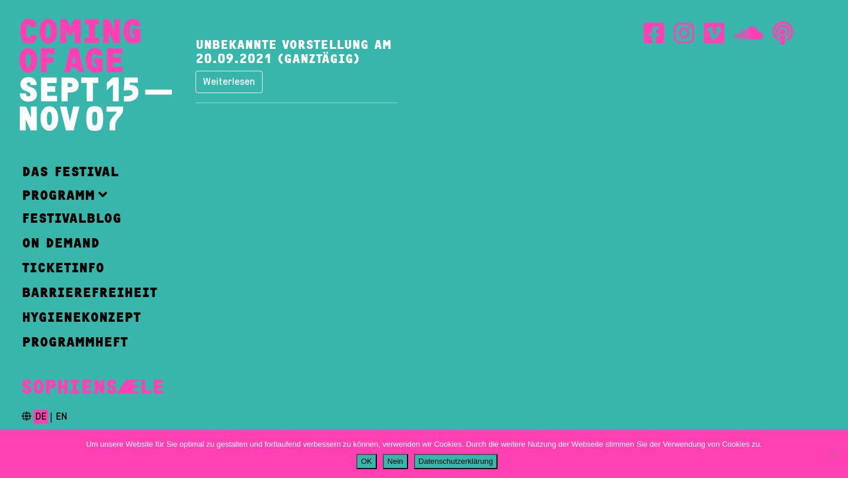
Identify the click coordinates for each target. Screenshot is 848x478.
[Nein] (833, 454)
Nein (395, 461)
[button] (89, 195)
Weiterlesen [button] (229, 82)
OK (366, 461)
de (41, 416)
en (61, 416)
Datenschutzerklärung (456, 461)
